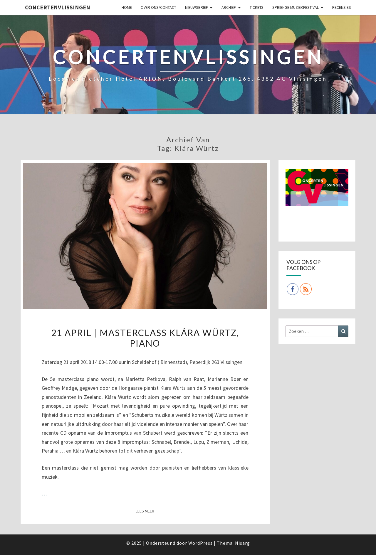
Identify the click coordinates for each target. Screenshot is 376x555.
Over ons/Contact (158, 7)
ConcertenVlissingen (57, 7)
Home (127, 7)
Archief (228, 7)
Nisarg (242, 543)
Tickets (256, 7)
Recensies (341, 7)
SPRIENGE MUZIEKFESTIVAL (295, 7)
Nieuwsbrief (196, 7)
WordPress (200, 543)
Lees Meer (147, 511)
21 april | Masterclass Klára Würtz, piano (145, 337)
